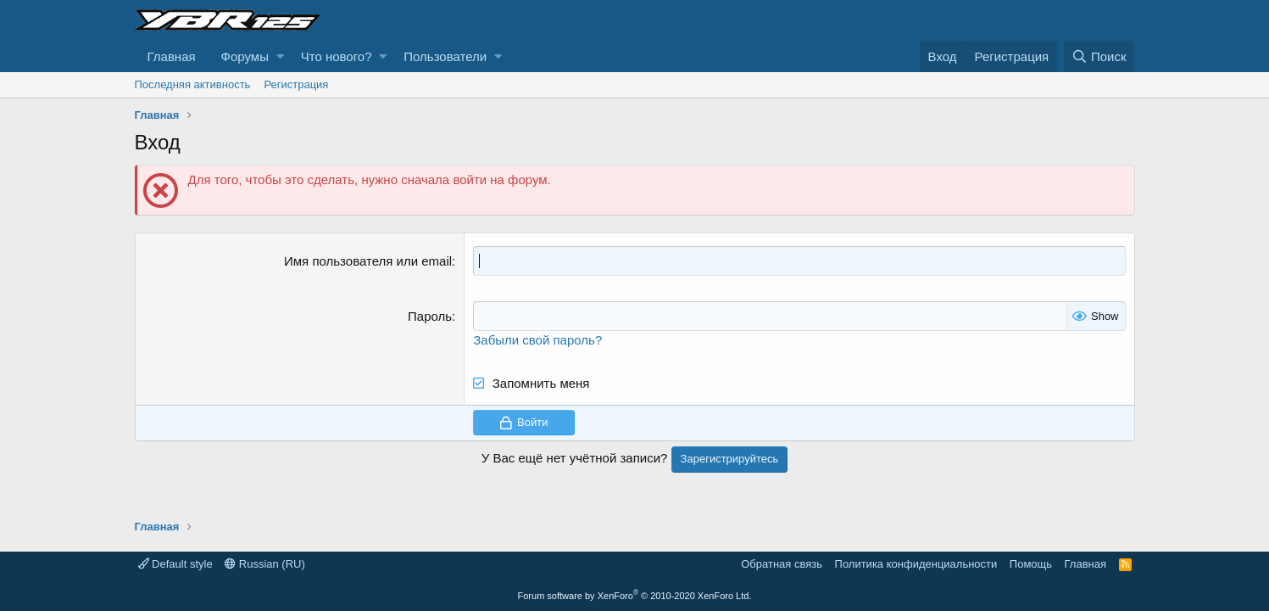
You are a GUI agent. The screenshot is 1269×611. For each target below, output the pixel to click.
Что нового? (336, 56)
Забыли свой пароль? (537, 340)
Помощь (1031, 564)
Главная (171, 56)
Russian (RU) (265, 564)
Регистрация (296, 84)
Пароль (430, 316)
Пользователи (445, 56)
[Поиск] (1099, 56)
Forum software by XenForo (635, 596)
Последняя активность (193, 84)
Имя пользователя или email (368, 261)
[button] (280, 56)
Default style (175, 564)
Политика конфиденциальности (916, 564)
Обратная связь (781, 564)
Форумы (245, 56)
